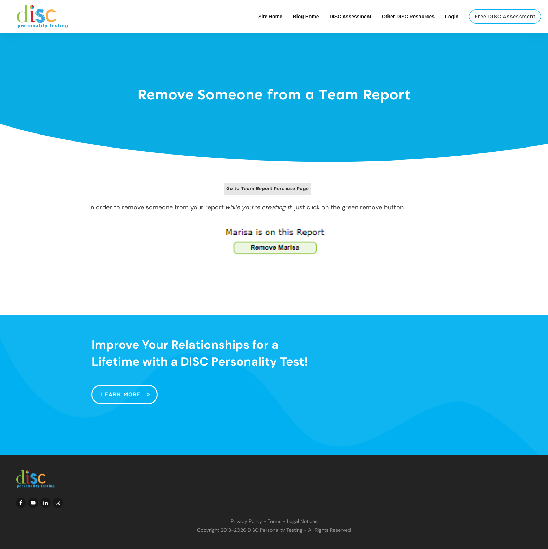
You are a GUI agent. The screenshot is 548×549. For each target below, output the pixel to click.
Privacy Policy (246, 521)
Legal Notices (302, 521)
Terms (274, 521)
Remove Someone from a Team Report (274, 94)
